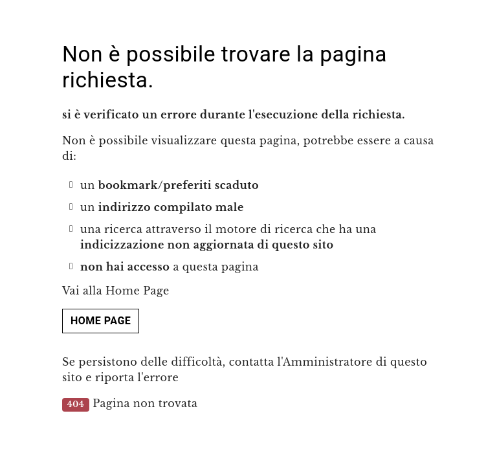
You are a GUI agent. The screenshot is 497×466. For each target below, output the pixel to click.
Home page (101, 321)
